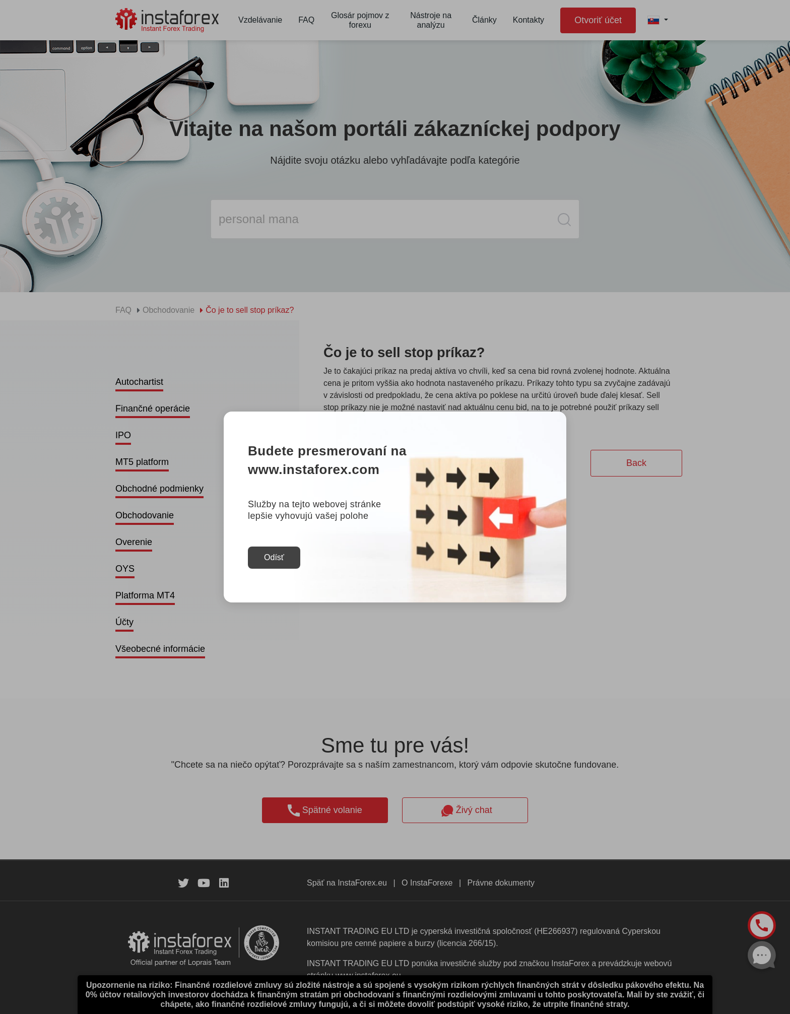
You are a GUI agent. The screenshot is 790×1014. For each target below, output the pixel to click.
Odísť (274, 557)
